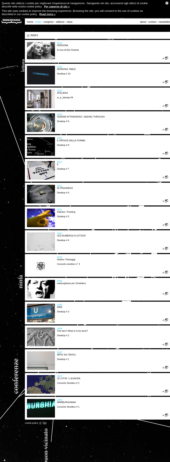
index (38, 21)
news (70, 21)
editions (60, 21)
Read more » (47, 14)
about (143, 21)
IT (40, 423)
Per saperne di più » (57, 6)
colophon (49, 21)
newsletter (164, 21)
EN (44, 423)
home (30, 21)
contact (152, 21)
